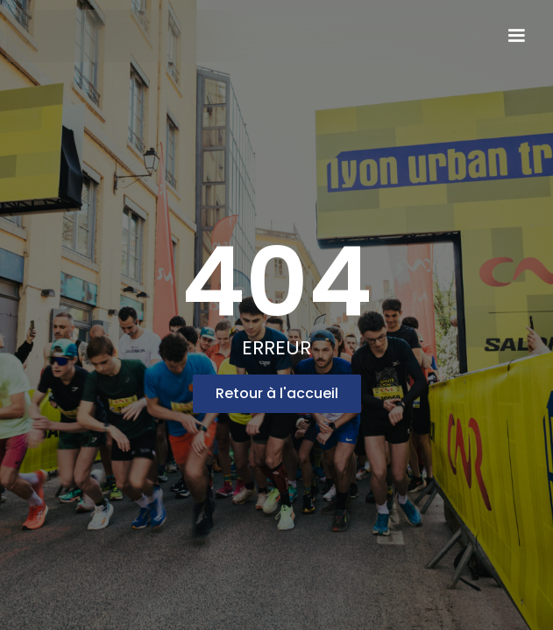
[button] (516, 36)
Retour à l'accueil (277, 393)
